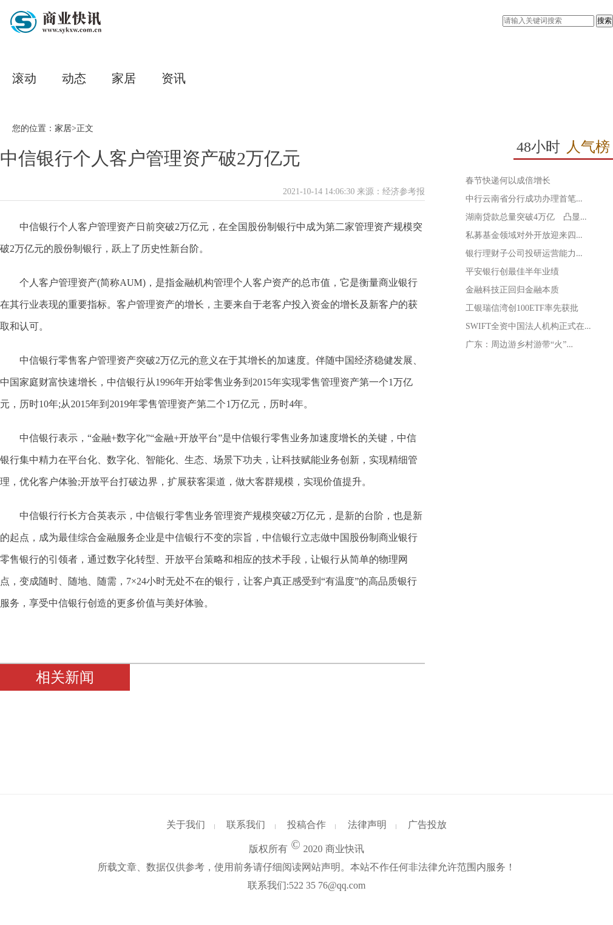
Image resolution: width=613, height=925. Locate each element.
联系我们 (245, 824)
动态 (74, 78)
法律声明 (367, 824)
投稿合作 (306, 824)
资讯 (173, 78)
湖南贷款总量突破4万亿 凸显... (526, 217)
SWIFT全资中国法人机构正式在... (528, 326)
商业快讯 (344, 849)
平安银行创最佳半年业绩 (512, 271)
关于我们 (185, 824)
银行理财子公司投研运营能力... (524, 253)
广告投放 (427, 824)
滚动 (24, 78)
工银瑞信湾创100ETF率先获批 (522, 308)
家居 (124, 78)
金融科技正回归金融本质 (512, 289)
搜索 (604, 20)
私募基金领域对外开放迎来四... (524, 235)
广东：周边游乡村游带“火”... (519, 344)
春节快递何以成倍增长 (508, 180)
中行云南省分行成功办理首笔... (524, 198)
